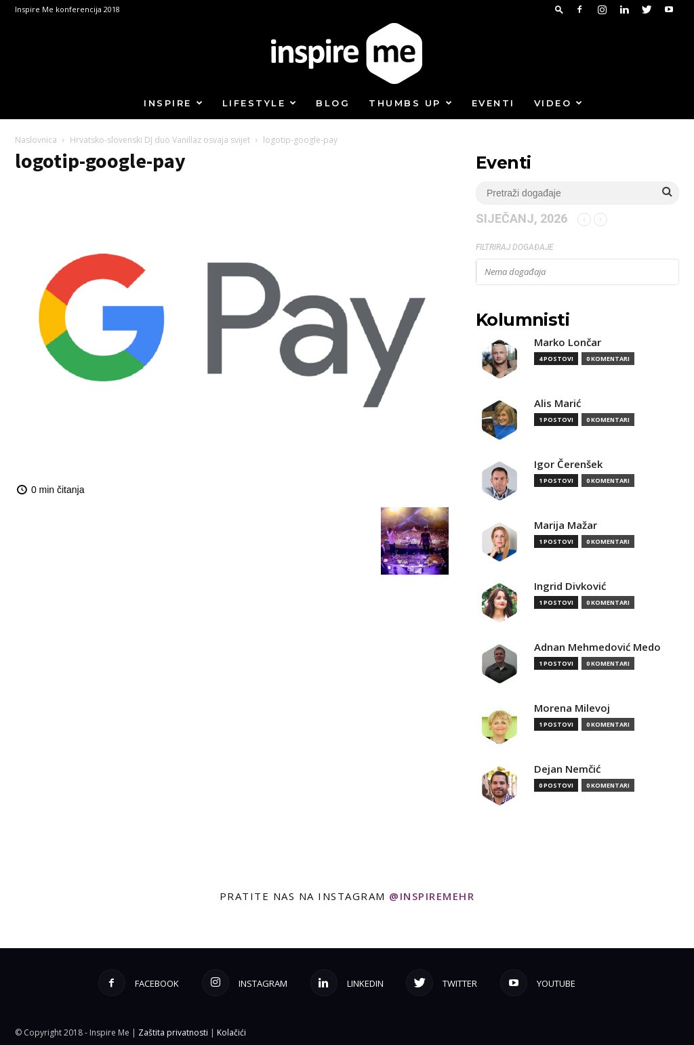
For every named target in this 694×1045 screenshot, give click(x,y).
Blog (333, 103)
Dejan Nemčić (567, 769)
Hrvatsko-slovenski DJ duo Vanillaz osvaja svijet (160, 140)
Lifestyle (260, 103)
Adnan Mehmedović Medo (597, 647)
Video (559, 103)
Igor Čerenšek (568, 464)
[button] (559, 9)
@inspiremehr (431, 896)
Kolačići (231, 1032)
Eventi (493, 103)
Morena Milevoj (572, 708)
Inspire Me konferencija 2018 (67, 9)
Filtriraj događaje (515, 247)
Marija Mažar (565, 525)
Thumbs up (411, 103)
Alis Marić (557, 403)
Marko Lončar (567, 342)
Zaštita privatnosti (173, 1032)
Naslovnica (36, 140)
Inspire (174, 103)
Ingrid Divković (570, 586)
